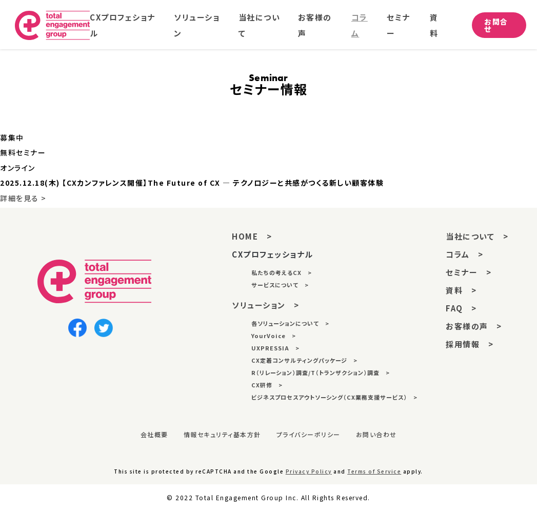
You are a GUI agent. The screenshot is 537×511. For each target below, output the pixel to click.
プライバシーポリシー (308, 434)
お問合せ (497, 26)
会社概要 (154, 434)
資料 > (461, 290)
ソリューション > (266, 305)
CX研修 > (267, 385)
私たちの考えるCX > (281, 272)
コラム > (465, 254)
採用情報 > (469, 344)
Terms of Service (374, 471)
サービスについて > (280, 285)
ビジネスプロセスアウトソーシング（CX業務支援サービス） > (334, 397)
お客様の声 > (474, 326)
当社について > (477, 236)
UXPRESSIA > (275, 348)
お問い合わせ (376, 434)
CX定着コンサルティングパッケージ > (304, 360)
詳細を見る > (23, 198)
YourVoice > (273, 335)
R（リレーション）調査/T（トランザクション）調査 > (320, 372)
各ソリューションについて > (290, 323)
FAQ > (461, 308)
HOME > (252, 236)
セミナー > (468, 272)
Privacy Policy (309, 471)
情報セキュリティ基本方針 (222, 434)
